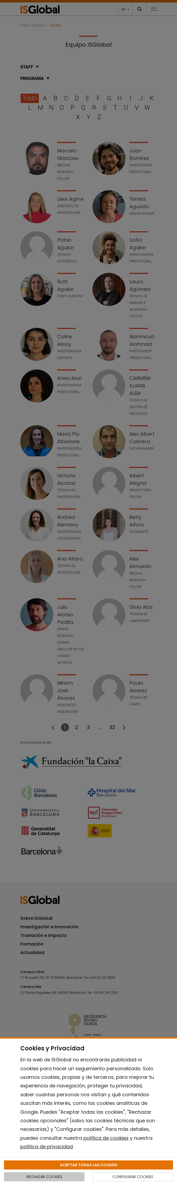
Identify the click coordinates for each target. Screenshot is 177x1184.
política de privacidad (46, 1146)
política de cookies (106, 1138)
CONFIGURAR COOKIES (133, 1176)
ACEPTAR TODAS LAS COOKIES (88, 1165)
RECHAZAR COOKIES (44, 1176)
